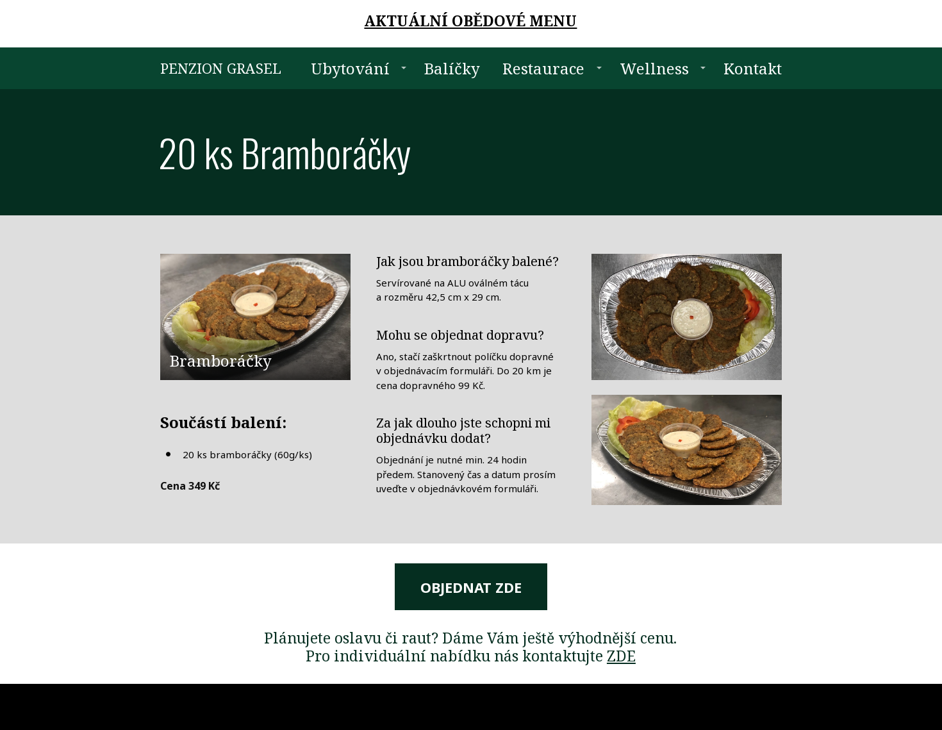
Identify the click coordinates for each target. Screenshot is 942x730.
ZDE (621, 655)
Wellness (654, 68)
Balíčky (452, 68)
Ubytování (350, 68)
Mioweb (766, 706)
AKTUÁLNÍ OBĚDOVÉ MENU (470, 20)
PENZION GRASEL (220, 68)
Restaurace (543, 68)
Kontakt (752, 68)
